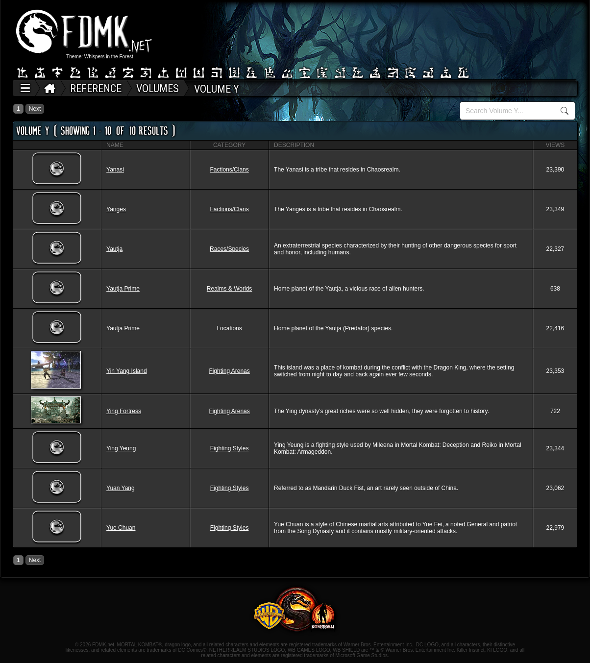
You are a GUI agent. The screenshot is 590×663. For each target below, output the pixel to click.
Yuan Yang (120, 488)
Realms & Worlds (229, 288)
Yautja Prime (123, 288)
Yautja (114, 249)
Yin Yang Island (126, 371)
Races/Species (229, 249)
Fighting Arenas (229, 371)
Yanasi (115, 169)
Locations (229, 328)
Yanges (116, 209)
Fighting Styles (229, 448)
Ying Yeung (121, 448)
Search (565, 111)
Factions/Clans (229, 169)
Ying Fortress (123, 411)
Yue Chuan (120, 527)
